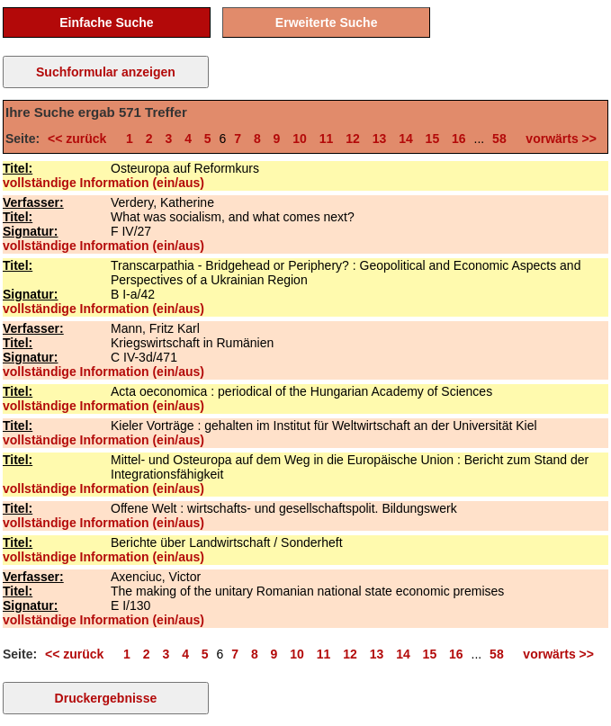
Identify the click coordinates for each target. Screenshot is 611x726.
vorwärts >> (558, 138)
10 (299, 138)
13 (380, 138)
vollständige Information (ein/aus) (103, 182)
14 (406, 138)
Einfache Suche (106, 22)
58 (499, 138)
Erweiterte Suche (326, 22)
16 (459, 138)
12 (353, 138)
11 (326, 138)
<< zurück (80, 138)
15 (433, 138)
